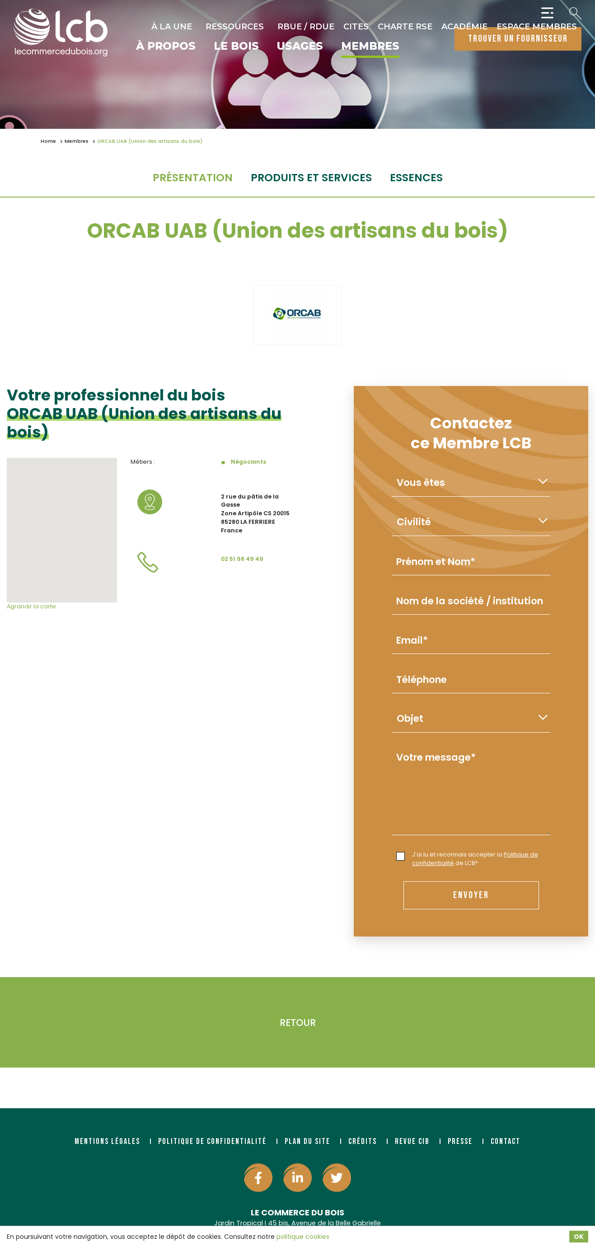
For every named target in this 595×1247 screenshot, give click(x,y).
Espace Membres (537, 27)
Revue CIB (412, 1141)
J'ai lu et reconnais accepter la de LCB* (467, 859)
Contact (505, 1141)
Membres (370, 46)
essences (416, 177)
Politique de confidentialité (212, 1141)
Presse (460, 1141)
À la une (171, 27)
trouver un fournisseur (518, 38)
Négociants (248, 462)
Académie (464, 27)
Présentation (193, 177)
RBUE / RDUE (305, 27)
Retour (298, 1022)
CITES (356, 27)
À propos (166, 46)
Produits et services (311, 177)
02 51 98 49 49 (242, 559)
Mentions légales (107, 1141)
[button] (62, 521)
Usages (300, 46)
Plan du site (307, 1141)
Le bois (236, 46)
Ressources (235, 27)
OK (579, 1236)
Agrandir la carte (31, 606)
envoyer (471, 895)
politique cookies (302, 1236)
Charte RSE (405, 27)
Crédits (362, 1141)
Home (48, 141)
